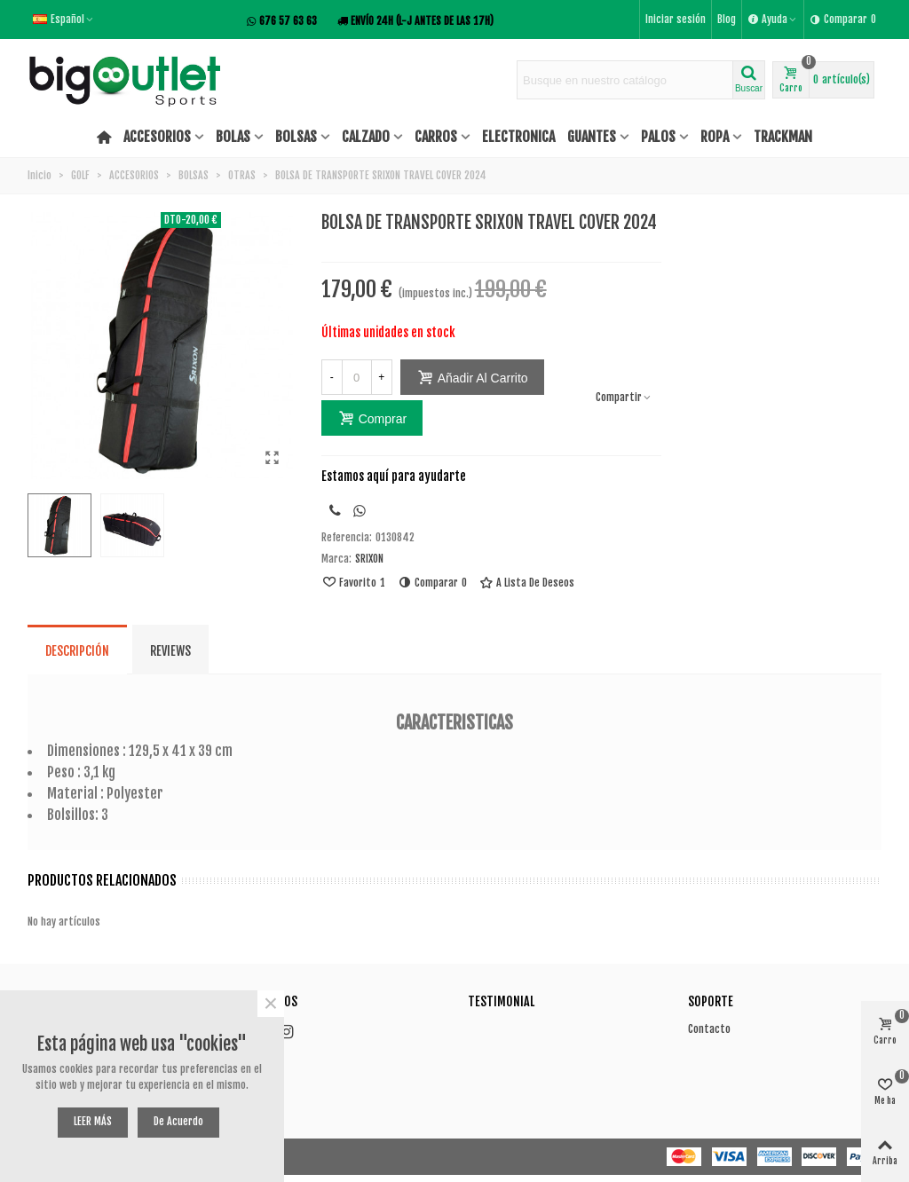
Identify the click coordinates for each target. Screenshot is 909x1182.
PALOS (658, 137)
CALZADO (366, 137)
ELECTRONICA (518, 137)
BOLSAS (296, 137)
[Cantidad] (357, 377)
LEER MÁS (93, 1121)
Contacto (709, 1029)
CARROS (436, 137)
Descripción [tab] (77, 650)
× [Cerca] (271, 1003)
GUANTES (591, 137)
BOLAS (233, 137)
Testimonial (501, 1001)
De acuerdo (178, 1121)
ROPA (714, 137)
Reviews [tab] (170, 650)
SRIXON (369, 558)
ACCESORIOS (157, 137)
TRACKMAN (783, 137)
